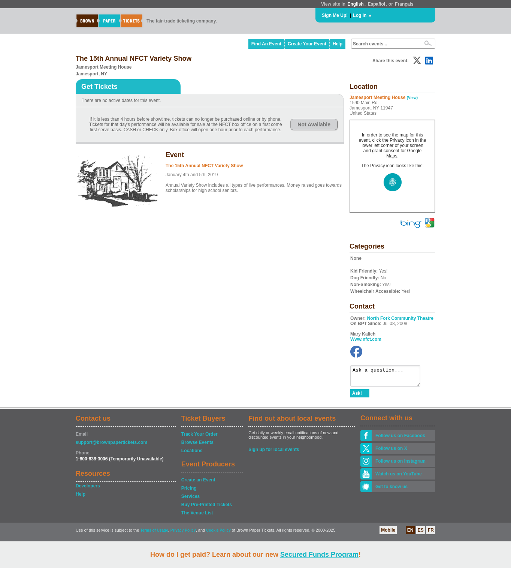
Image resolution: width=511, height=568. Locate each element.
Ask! (357, 396)
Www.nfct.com (365, 339)
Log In (359, 15)
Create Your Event (307, 43)
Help (337, 43)
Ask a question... (389, 377)
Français (404, 4)
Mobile (388, 533)
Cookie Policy (218, 534)
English (355, 4)
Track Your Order (199, 437)
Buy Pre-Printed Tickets (206, 508)
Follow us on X (391, 451)
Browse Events (197, 445)
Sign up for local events (273, 453)
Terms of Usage (154, 534)
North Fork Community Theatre (400, 318)
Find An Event (266, 43)
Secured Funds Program (319, 554)
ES (421, 533)
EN (410, 533)
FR (431, 533)
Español (376, 4)
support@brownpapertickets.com (111, 445)
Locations (192, 454)
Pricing (189, 491)
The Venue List (197, 516)
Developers (88, 489)
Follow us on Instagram (400, 464)
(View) (412, 98)
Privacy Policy (183, 534)
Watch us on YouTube (398, 477)
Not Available (313, 124)
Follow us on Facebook (400, 439)
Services (190, 499)
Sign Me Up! (335, 15)
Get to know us (391, 490)
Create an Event (198, 483)
